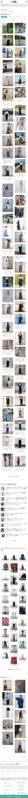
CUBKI (14, 2)
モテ (11, 771)
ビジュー (19, 771)
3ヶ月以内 (17, 16)
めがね (7, 773)
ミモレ (24, 771)
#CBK (13, 796)
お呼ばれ (15, 771)
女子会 (2, 771)
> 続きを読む (23, 102)
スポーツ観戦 (7, 771)
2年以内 (4, 16)
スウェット (3, 773)
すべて (24, 16)
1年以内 (10, 16)
